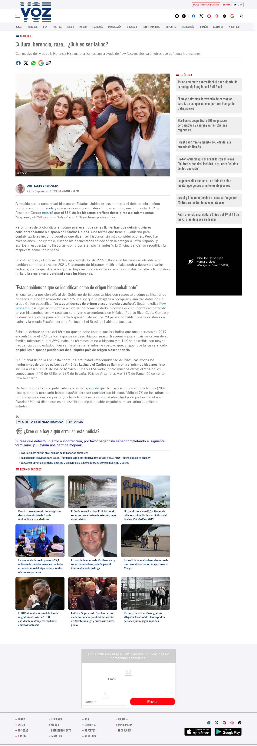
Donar (18, 27)
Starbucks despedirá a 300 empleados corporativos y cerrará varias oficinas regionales (203, 125)
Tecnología (188, 27)
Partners (218, 27)
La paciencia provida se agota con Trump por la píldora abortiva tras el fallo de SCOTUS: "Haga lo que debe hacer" (86, 457)
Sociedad (132, 27)
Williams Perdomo (43, 186)
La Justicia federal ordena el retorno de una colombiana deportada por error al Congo (146, 564)
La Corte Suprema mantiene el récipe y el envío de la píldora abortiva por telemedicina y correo (75, 462)
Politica (57, 27)
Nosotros (234, 27)
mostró (47, 212)
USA (45, 27)
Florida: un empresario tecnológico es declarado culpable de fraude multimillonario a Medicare (39, 515)
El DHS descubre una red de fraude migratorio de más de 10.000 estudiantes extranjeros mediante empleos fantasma (38, 619)
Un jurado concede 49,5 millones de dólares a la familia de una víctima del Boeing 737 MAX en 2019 (145, 515)
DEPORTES (171, 27)
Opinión (203, 27)
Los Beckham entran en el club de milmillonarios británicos (54, 452)
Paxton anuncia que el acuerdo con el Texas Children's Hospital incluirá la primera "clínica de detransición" (208, 164)
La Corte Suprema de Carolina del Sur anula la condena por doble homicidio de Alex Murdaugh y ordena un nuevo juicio (92, 619)
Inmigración (114, 27)
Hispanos (33, 27)
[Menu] (17, 16)
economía (97, 27)
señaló (94, 388)
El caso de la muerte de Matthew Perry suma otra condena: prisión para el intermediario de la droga (93, 564)
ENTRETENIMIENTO (151, 27)
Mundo (83, 27)
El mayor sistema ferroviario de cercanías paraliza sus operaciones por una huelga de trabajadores (206, 104)
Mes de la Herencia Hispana (40, 421)
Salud (70, 27)
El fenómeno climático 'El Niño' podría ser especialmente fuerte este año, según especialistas (94, 515)
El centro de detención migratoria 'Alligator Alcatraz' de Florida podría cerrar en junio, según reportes (144, 617)
